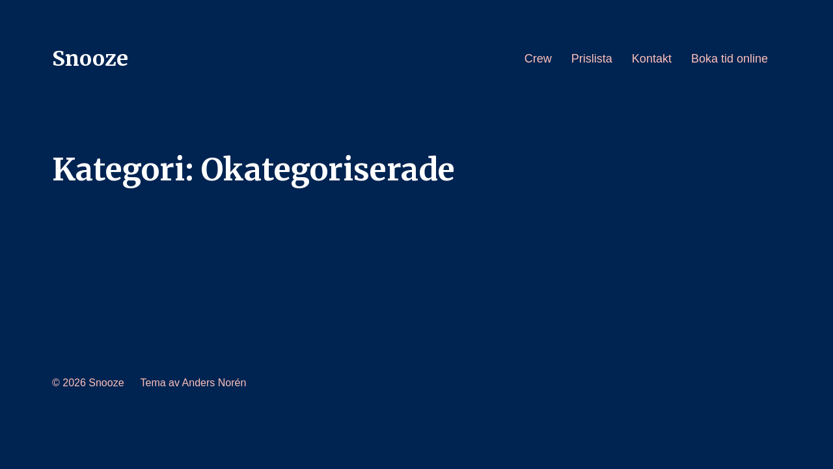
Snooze (90, 58)
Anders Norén (214, 382)
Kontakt (652, 58)
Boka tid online (729, 58)
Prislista (591, 58)
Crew (538, 58)
